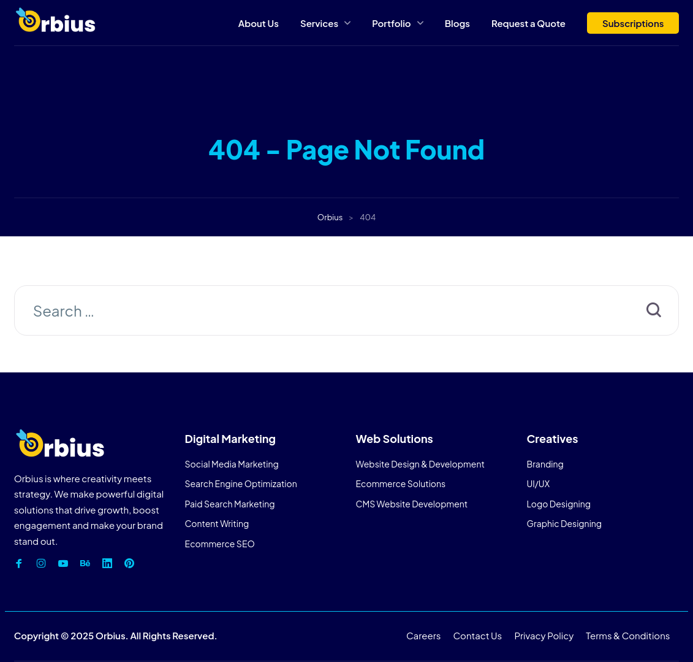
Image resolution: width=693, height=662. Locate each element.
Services (319, 23)
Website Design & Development (420, 463)
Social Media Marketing (232, 463)
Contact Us (477, 635)
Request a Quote (528, 23)
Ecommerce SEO (220, 543)
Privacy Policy (544, 635)
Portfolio (391, 23)
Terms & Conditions (628, 635)
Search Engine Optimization (241, 483)
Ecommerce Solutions (401, 483)
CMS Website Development (412, 503)
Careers (423, 635)
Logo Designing (558, 503)
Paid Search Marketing (230, 503)
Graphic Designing (564, 523)
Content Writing (217, 523)
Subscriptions (633, 23)
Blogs (457, 23)
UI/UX (538, 483)
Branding (544, 463)
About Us (258, 23)
